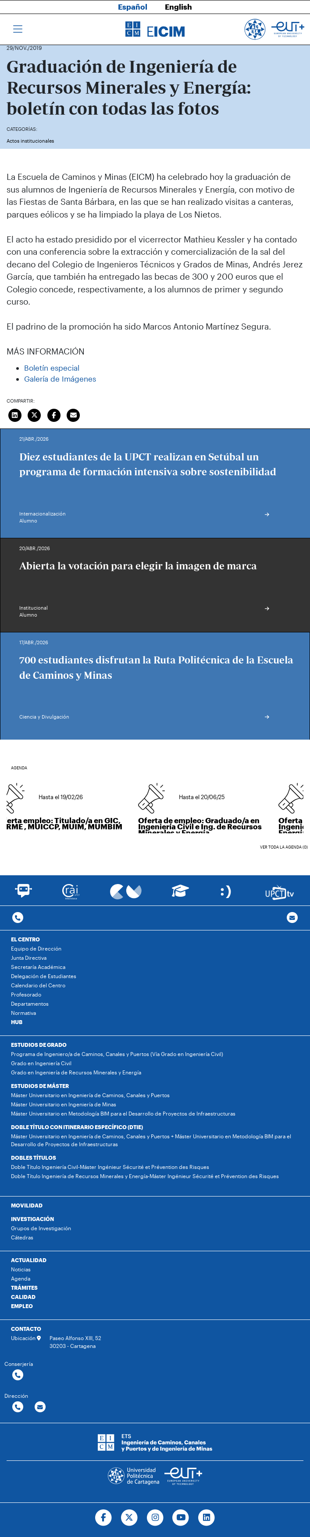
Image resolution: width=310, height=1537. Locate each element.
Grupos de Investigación (41, 1228)
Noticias (21, 1269)
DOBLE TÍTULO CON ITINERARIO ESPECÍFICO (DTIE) (77, 1127)
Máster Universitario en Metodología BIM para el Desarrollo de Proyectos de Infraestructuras (123, 1113)
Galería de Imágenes (60, 378)
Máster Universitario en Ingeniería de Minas (63, 1104)
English (178, 6)
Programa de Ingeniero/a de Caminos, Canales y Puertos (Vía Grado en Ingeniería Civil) (117, 1054)
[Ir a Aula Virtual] (180, 894)
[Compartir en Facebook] (54, 414)
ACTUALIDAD (28, 1260)
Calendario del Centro (38, 985)
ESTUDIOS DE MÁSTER (40, 1086)
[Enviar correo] (73, 414)
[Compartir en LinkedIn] (15, 414)
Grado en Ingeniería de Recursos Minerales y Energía (76, 1072)
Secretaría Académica (38, 967)
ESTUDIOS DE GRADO (39, 1045)
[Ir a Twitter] (129, 1517)
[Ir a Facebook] (103, 1517)
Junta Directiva (28, 957)
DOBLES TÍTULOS (33, 1158)
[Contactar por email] (40, 1407)
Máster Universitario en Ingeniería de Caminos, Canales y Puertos (90, 1095)
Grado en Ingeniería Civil (41, 1063)
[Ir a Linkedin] (206, 1517)
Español (132, 6)
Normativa (23, 1013)
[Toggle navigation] (17, 29)
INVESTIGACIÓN (32, 1219)
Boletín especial (51, 367)
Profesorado (26, 994)
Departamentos (30, 1003)
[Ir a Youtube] (180, 1517)
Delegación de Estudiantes (43, 976)
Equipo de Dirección (36, 948)
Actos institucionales (30, 141)
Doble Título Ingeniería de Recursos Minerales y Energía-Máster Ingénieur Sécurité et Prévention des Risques (145, 1176)
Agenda (20, 1278)
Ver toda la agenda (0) (284, 847)
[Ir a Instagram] (155, 1517)
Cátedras (22, 1237)
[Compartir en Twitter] (34, 414)
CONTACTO (26, 1329)
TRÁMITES (24, 1287)
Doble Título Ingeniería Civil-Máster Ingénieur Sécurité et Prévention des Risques (110, 1167)
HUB (16, 1022)
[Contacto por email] (292, 918)
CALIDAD (23, 1297)
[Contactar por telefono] (18, 918)
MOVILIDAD (27, 1205)
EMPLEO (22, 1306)
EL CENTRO (25, 939)
